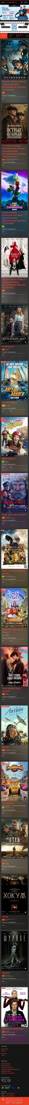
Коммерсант (8, 346)
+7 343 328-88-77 (10, 1093)
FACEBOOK (8, 1080)
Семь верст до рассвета (14, 514)
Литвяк (5, 747)
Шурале (6, 972)
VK (3, 1080)
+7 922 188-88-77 (10, 1096)
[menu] (13, 2)
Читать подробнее (17, 1102)
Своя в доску (8, 458)
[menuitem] (13, 2)
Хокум (5, 916)
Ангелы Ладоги (9, 402)
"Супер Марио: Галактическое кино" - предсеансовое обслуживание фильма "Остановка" (14, 218)
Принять (8, 1102)
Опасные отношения (12, 1029)
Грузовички (7, 803)
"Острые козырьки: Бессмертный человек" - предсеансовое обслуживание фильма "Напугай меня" (14, 151)
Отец (4, 860)
